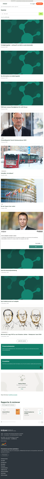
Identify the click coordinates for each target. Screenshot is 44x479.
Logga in (33, 3)
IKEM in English (4, 475)
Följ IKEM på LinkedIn (12, 394)
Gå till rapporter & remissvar (8, 405)
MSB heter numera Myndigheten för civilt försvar (14, 107)
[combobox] (22, 7)
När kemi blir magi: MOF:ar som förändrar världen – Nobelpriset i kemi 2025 (21, 334)
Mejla (22, 388)
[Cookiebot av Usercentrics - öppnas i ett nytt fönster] (38, 231)
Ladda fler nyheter (22, 341)
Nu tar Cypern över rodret (8, 206)
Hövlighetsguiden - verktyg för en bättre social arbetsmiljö (17, 45)
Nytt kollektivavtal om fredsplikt (10, 301)
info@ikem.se (14, 438)
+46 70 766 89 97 (22, 387)
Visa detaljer (37, 243)
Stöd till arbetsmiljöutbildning (9, 270)
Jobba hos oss (4, 469)
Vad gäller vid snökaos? (7, 173)
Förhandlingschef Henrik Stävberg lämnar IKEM (13, 140)
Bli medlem (39, 3)
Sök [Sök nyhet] (41, 13)
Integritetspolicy (4, 467)
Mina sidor (3, 465)
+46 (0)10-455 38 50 (5, 438)
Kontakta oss (3, 462)
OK (36, 246)
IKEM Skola (3, 473)
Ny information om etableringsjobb (10, 76)
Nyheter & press (4, 458)
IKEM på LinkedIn (4, 471)
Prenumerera (4, 454)
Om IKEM (3, 460)
